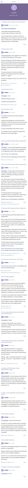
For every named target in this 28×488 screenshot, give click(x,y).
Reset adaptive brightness (8, 276)
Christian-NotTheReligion (9, 28)
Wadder (5, 147)
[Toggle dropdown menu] (14, 1)
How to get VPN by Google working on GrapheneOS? (14, 141)
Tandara (5, 96)
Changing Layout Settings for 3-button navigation (13, 22)
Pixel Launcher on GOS (7, 49)
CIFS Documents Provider (10, 266)
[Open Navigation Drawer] (1, 1)
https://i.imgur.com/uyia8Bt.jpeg (9, 154)
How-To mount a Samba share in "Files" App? (12, 259)
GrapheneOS (6, 376)
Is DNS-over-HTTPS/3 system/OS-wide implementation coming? (10, 368)
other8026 (5, 420)
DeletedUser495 (7, 55)
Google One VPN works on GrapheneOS (11, 467)
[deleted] (5, 320)
